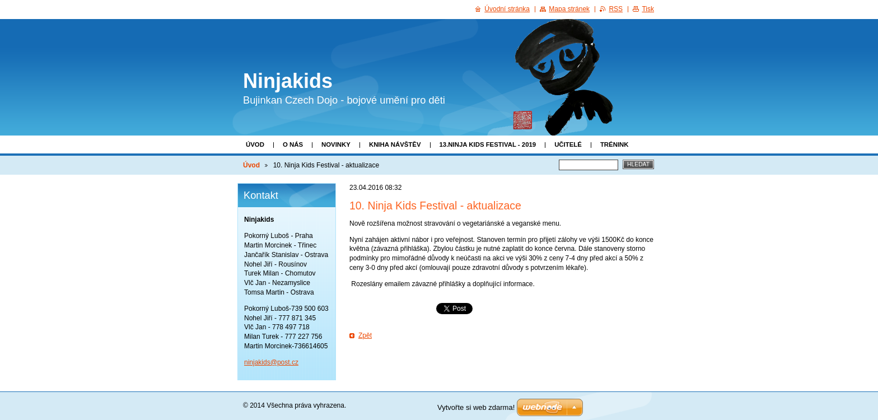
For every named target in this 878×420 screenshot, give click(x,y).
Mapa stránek (569, 9)
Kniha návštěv (395, 144)
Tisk (648, 9)
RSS (616, 9)
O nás (293, 144)
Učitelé (568, 144)
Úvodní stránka (507, 9)
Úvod (255, 144)
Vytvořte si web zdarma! (476, 407)
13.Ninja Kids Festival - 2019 (488, 144)
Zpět (365, 335)
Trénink (614, 144)
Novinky (336, 144)
